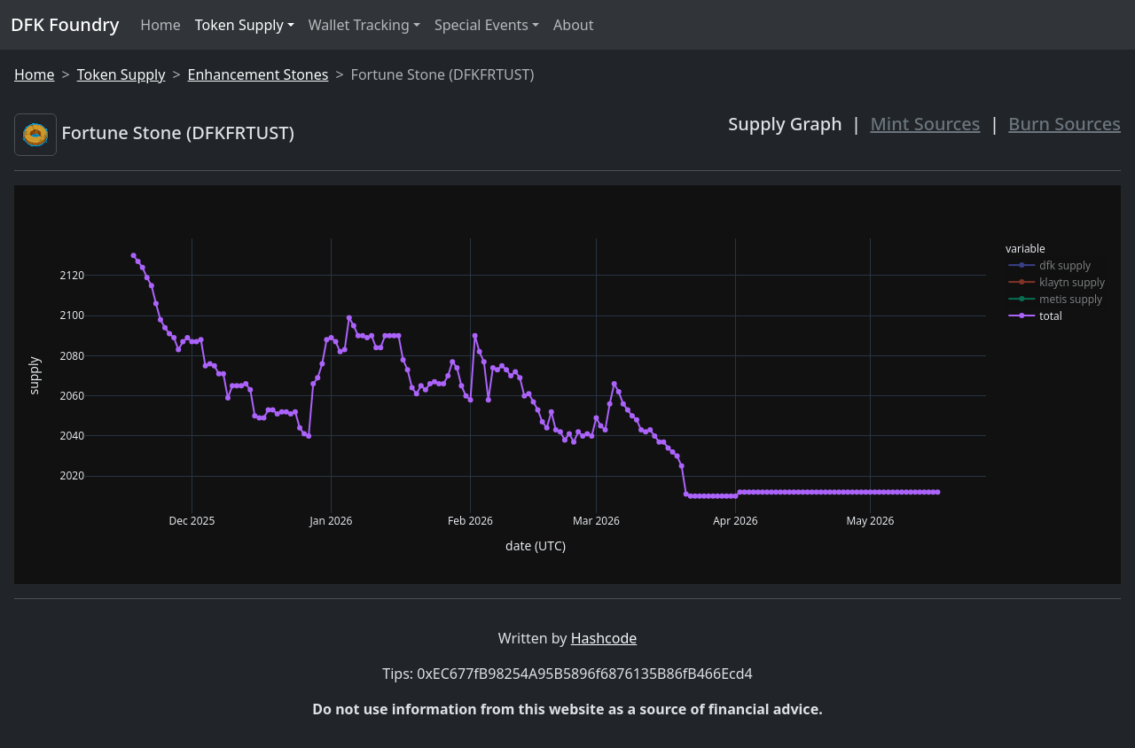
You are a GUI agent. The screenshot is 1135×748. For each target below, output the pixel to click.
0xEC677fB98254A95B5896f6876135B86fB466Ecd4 (584, 673)
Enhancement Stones (258, 74)
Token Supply (239, 25)
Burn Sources (1064, 124)
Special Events (481, 25)
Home (160, 25)
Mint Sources (926, 124)
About (573, 25)
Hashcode (604, 638)
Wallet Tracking (359, 25)
